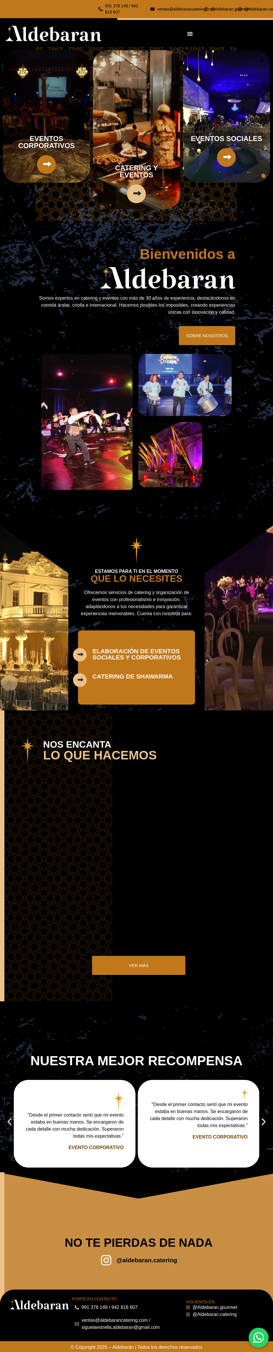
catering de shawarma (133, 676)
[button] (9, 1122)
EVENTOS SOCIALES (226, 139)
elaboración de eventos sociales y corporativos (137, 654)
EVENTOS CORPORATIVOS (46, 142)
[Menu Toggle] (190, 34)
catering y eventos (136, 171)
